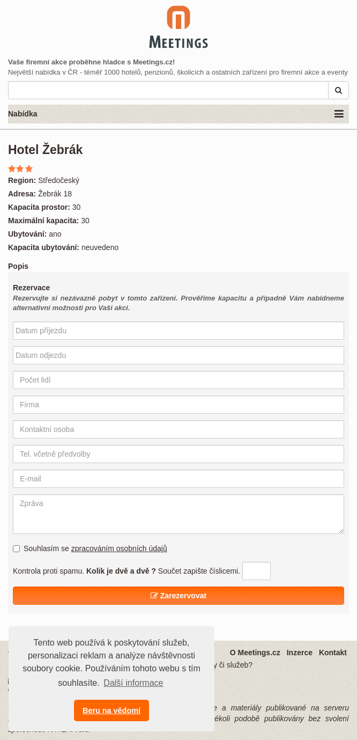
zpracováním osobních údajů (119, 548)
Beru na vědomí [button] (111, 710)
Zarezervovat (178, 595)
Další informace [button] (133, 682)
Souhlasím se (90, 548)
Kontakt (333, 652)
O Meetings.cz (255, 652)
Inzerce (300, 652)
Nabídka (176, 114)
